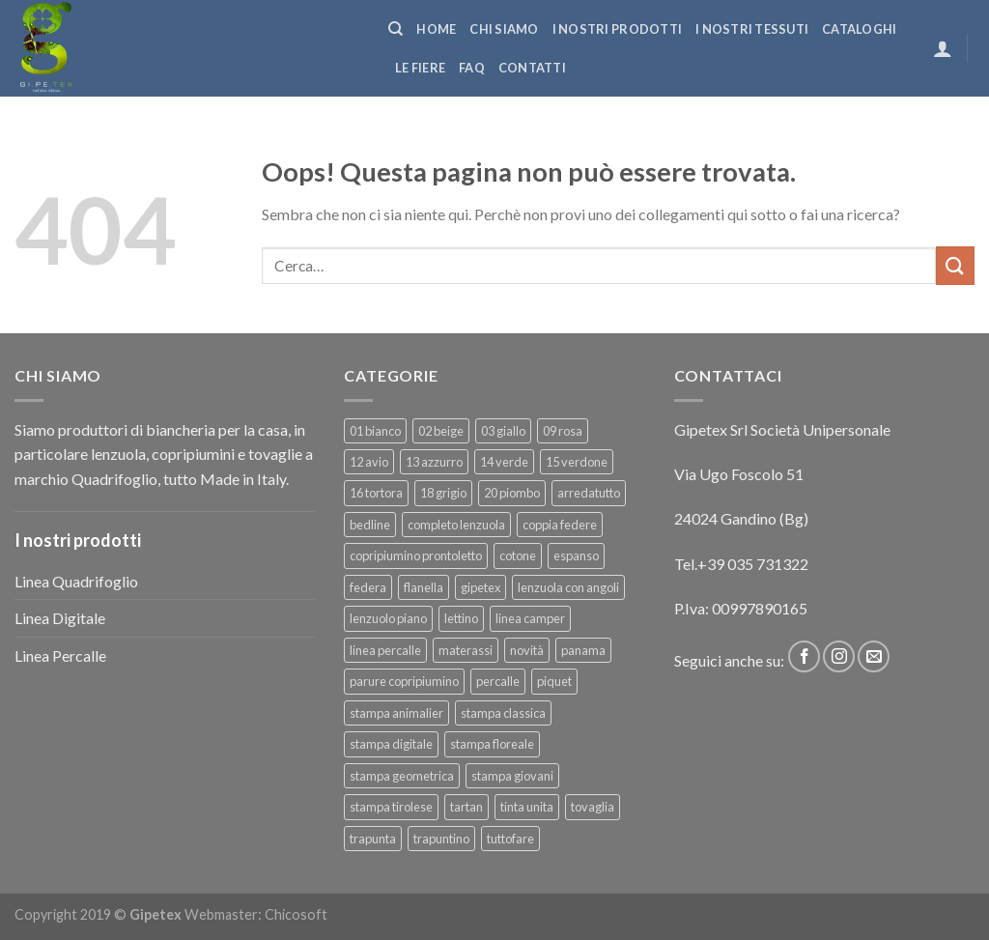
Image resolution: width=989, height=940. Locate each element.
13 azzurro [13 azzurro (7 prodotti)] (434, 462)
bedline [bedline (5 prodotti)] (370, 524)
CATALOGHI (859, 29)
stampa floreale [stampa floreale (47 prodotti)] (492, 744)
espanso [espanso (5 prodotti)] (576, 555)
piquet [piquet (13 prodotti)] (554, 681)
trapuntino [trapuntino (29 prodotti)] (441, 838)
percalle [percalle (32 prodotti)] (498, 681)
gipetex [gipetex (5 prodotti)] (480, 587)
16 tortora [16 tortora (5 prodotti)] (376, 492)
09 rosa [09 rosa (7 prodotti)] (562, 431)
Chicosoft (296, 914)
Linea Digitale (59, 618)
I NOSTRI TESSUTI (751, 29)
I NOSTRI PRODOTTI (617, 29)
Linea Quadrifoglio (76, 581)
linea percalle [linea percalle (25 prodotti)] (385, 650)
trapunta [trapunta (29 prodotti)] (373, 838)
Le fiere (420, 67)
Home (436, 29)
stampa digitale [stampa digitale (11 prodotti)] (391, 744)
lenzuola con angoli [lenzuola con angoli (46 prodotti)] (568, 587)
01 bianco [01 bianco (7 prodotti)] (375, 431)
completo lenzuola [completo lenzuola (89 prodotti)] (456, 524)
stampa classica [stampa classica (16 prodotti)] (503, 713)
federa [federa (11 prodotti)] (368, 587)
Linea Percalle (60, 655)
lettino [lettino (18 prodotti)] (461, 618)
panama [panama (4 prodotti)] (583, 650)
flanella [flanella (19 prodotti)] (423, 587)
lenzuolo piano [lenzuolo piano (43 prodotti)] (388, 618)
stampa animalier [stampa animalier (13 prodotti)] (396, 713)
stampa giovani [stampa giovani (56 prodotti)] (512, 775)
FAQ (472, 67)
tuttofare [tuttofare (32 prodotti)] (510, 838)
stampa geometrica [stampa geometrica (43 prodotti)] (402, 775)
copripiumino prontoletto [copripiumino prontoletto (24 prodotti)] (416, 555)
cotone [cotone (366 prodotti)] (517, 555)
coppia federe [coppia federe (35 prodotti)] (560, 524)
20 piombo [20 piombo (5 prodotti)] (512, 492)
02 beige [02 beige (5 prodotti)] (441, 431)
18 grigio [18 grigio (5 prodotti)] (443, 492)
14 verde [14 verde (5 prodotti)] (504, 462)
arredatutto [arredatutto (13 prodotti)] (588, 492)
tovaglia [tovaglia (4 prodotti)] (592, 806)
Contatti (532, 67)
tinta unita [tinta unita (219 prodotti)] (526, 806)
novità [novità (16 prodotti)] (527, 650)
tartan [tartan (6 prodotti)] (466, 806)
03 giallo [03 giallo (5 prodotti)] (503, 431)
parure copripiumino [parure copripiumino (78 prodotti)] (404, 681)
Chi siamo (503, 29)
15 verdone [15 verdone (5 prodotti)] (577, 462)
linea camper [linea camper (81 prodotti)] (530, 618)
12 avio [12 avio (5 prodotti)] (369, 462)
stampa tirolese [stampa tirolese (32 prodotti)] (391, 806)
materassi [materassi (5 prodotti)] (465, 650)
